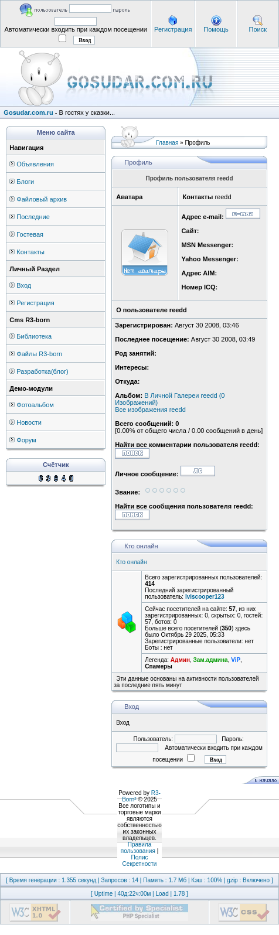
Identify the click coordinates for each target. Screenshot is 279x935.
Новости (29, 422)
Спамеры (158, 666)
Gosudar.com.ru (28, 112)
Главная (167, 142)
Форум (26, 439)
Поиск (257, 29)
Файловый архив (41, 199)
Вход (23, 285)
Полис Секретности (140, 860)
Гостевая (29, 234)
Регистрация (173, 29)
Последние (33, 216)
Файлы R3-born (39, 353)
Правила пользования (138, 847)
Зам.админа (210, 660)
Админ (180, 660)
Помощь (216, 29)
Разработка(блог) (42, 371)
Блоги (25, 181)
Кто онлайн (131, 562)
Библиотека (34, 336)
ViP (235, 660)
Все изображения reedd (150, 409)
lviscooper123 (204, 596)
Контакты (30, 251)
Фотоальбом (35, 404)
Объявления (35, 164)
